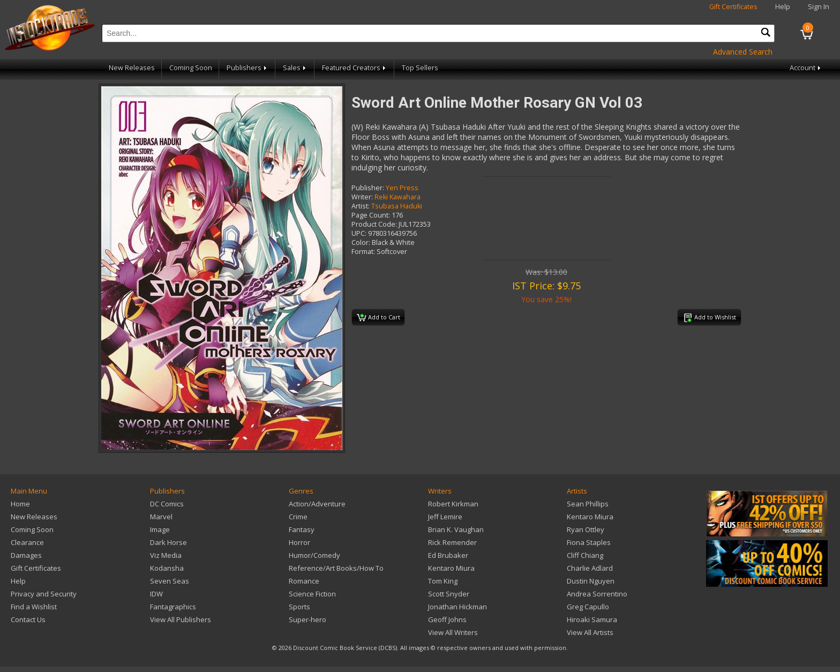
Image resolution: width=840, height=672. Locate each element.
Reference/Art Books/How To (336, 568)
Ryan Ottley (585, 529)
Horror (299, 542)
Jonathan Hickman (457, 606)
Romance (304, 581)
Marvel (161, 516)
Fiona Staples (589, 542)
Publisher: (367, 187)
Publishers (247, 67)
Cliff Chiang (585, 555)
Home (20, 504)
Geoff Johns (447, 619)
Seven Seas (169, 581)
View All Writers (453, 632)
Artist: (360, 206)
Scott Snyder (448, 594)
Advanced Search (742, 52)
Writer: (362, 196)
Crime (298, 516)
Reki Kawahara (397, 196)
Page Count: (370, 215)
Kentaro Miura (451, 568)
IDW (156, 594)
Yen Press (402, 187)
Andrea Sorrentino (597, 594)
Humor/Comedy (314, 555)
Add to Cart (378, 318)
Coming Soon (190, 67)
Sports (299, 606)
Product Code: (374, 224)
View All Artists (590, 632)
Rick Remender (452, 542)
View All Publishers (180, 619)
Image (160, 529)
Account (806, 67)
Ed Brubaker (448, 555)
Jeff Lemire (445, 516)
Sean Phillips (588, 504)
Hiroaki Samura (592, 619)
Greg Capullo (588, 606)
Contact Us (28, 619)
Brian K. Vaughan (456, 529)
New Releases (132, 67)
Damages (26, 555)
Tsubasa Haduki (396, 206)
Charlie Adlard (590, 568)
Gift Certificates (733, 6)
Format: (363, 251)
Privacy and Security (44, 594)
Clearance (27, 542)
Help (782, 6)
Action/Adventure (317, 504)
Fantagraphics (173, 606)
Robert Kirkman (453, 504)
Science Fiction (312, 594)
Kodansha (167, 568)
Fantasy (301, 529)
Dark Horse (168, 542)
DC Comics (167, 504)
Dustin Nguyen (590, 581)
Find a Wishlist (34, 606)
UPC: (358, 233)
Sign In (818, 6)
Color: (360, 242)
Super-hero (307, 619)
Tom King (443, 581)
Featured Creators (354, 67)
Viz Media (166, 555)
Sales (295, 67)
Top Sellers (420, 67)
